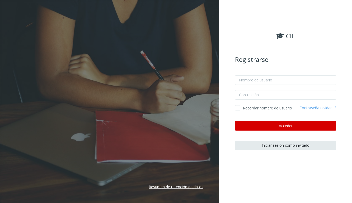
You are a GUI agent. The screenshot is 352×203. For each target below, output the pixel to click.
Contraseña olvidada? (317, 107)
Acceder (286, 125)
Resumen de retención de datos (176, 186)
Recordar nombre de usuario (267, 107)
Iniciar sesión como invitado (285, 145)
